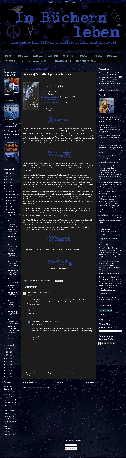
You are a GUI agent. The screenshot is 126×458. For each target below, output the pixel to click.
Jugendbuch (8, 392)
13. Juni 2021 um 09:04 (52, 321)
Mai (9, 336)
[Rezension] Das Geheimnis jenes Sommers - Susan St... (13, 264)
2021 (8, 188)
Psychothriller (8, 403)
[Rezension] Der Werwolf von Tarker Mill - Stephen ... (13, 247)
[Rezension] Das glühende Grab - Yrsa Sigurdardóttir (13, 215)
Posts (67, 445)
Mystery (6, 431)
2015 (8, 367)
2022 (8, 185)
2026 (8, 173)
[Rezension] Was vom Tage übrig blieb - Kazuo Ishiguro (13, 314)
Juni (9, 210)
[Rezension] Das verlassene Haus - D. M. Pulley (13, 231)
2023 (8, 182)
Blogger (73, 454)
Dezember (11, 191)
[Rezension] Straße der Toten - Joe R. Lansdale (12, 256)
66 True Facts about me (14, 61)
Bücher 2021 (97, 56)
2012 (8, 377)
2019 (8, 355)
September (11, 200)
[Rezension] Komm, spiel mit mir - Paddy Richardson (13, 329)
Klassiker (7, 408)
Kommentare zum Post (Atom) (40, 387)
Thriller (6, 389)
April (10, 339)
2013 (8, 374)
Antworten (30, 313)
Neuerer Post (28, 382)
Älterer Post (90, 382)
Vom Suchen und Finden (62, 61)
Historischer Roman (10, 421)
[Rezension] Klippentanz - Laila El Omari (13, 280)
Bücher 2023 (68, 56)
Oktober (11, 197)
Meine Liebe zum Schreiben (38, 61)
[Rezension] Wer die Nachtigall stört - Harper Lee (13, 295)
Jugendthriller (8, 400)
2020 (8, 352)
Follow (101, 319)
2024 (8, 179)
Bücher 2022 (82, 56)
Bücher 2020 (112, 56)
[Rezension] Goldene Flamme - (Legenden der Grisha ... (13, 304)
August (10, 203)
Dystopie (7, 413)
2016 (8, 364)
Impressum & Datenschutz (86, 61)
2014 (8, 370)
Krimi (6, 394)
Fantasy (6, 405)
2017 (8, 361)
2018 (8, 358)
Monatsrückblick (9, 411)
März (9, 342)
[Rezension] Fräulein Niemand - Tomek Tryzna (13, 223)
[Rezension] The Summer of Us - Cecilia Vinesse (13, 321)
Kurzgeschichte (9, 434)
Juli (9, 207)
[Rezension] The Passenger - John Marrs (13, 287)
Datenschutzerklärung (66, 373)
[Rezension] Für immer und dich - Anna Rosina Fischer (13, 273)
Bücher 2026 (23, 56)
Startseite (9, 56)
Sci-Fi (5, 429)
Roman (6, 386)
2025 (8, 176)
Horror (6, 397)
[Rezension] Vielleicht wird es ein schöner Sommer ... (13, 239)
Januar (10, 348)
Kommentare (70, 449)
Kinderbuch (8, 419)
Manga (6, 426)
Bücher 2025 (38, 56)
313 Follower (105, 310)
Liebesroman (8, 416)
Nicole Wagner (31, 292)
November (11, 194)
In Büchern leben (37, 321)
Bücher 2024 (53, 56)
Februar (10, 345)
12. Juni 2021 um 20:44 (44, 292)
